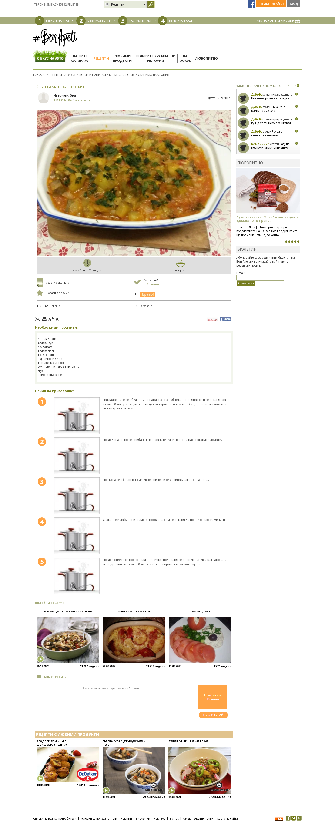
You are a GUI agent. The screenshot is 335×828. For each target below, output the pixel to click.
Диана (256, 95)
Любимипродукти (122, 58)
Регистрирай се (271, 4)
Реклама (160, 819)
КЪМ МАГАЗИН (278, 21)
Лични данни (122, 819)
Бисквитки (143, 819)
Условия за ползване (94, 819)
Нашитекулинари (80, 58)
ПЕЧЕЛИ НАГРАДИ (181, 21)
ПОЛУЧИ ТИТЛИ (140, 21)
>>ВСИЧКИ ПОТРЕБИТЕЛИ (279, 85)
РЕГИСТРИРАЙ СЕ (57, 21)
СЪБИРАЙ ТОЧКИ (99, 21)
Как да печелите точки (198, 819)
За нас (174, 819)
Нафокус (185, 58)
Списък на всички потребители (55, 819)
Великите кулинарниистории (155, 58)
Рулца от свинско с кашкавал (271, 123)
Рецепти (101, 58)
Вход (293, 4)
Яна (73, 95)
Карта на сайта (227, 819)
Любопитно (206, 58)
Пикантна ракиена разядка (270, 98)
